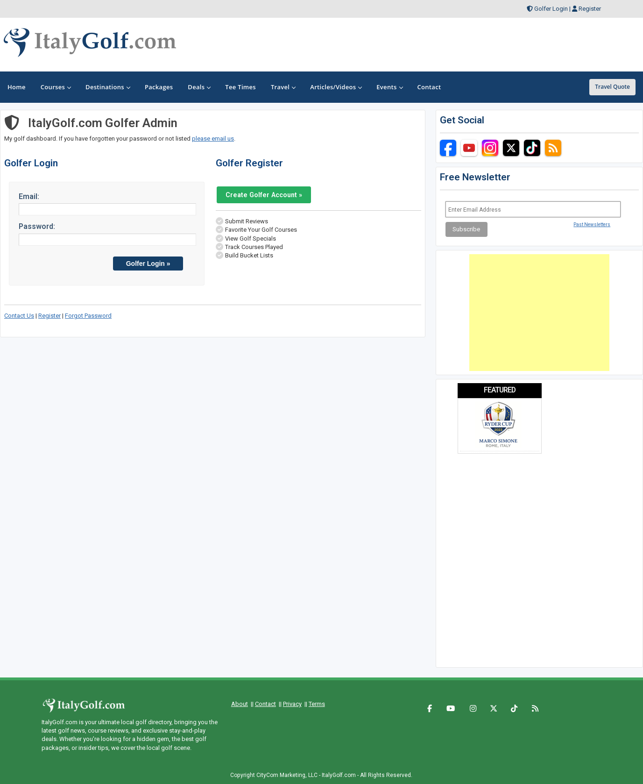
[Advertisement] (539, 312)
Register (590, 8)
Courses (56, 87)
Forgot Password (88, 315)
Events (389, 87)
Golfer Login (551, 8)
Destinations (107, 87)
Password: (37, 226)
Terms (317, 703)
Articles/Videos (335, 87)
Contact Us (19, 315)
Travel (283, 87)
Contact (265, 703)
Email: (29, 196)
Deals (199, 87)
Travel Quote (612, 87)
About (239, 703)
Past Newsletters (591, 224)
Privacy (292, 703)
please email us (213, 138)
